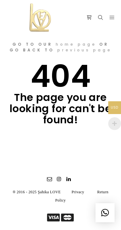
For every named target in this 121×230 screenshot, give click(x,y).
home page (76, 44)
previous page (84, 50)
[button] (105, 212)
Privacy (78, 192)
